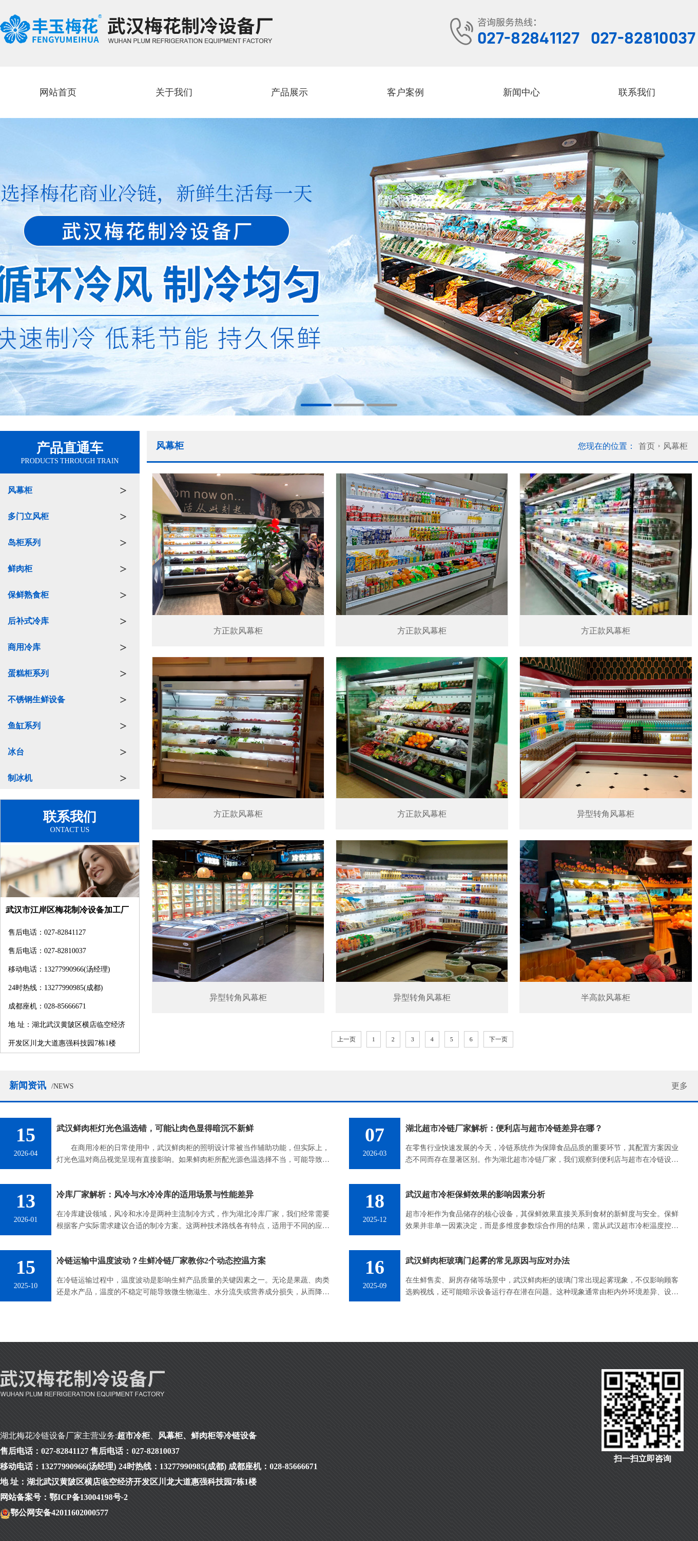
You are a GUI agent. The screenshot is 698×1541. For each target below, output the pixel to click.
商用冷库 (24, 647)
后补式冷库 (28, 621)
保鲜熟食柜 (28, 594)
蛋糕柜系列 (28, 673)
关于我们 (174, 92)
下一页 (498, 1039)
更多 (679, 1085)
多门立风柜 (28, 516)
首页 (646, 446)
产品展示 (289, 92)
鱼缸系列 (24, 725)
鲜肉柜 (20, 568)
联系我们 (636, 92)
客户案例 (405, 92)
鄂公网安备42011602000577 (59, 1512)
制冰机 (20, 778)
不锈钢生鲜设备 (36, 699)
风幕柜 (20, 490)
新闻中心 (521, 92)
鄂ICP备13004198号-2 (88, 1497)
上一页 (346, 1039)
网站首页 (58, 92)
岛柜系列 (24, 542)
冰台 (16, 751)
